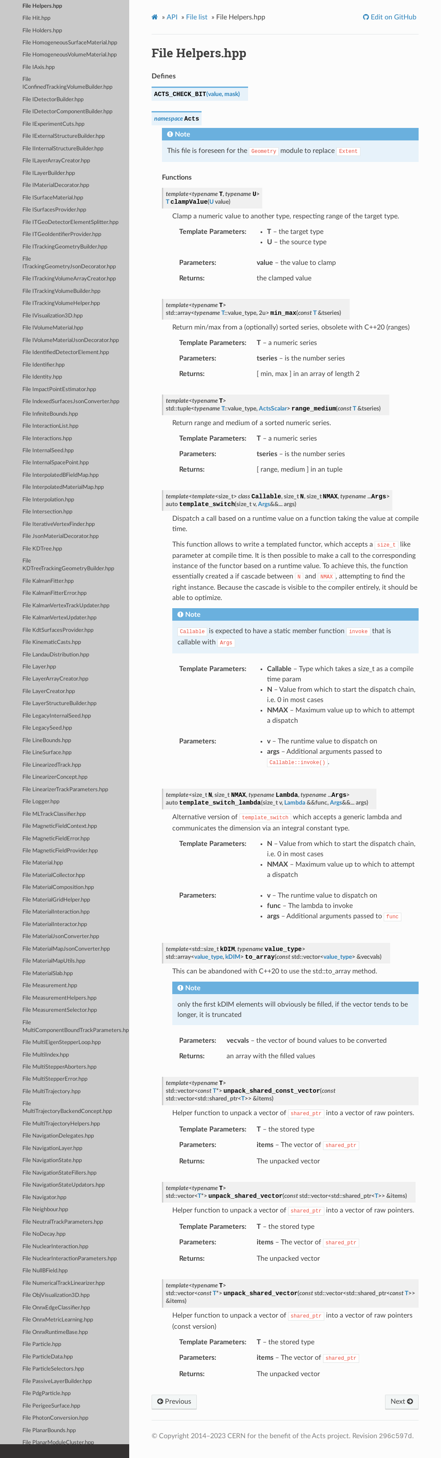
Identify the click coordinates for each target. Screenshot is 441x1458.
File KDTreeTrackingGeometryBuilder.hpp (68, 565)
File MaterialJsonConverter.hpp (60, 936)
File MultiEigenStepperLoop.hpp (61, 1042)
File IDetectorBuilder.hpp (53, 100)
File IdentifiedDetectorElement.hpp (65, 352)
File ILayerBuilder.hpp (48, 173)
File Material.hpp (42, 863)
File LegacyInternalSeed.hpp (56, 716)
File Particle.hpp (41, 1344)
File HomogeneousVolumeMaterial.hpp (69, 55)
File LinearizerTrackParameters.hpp (65, 790)
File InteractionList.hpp (50, 426)
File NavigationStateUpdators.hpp (63, 1185)
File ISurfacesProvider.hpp (54, 210)
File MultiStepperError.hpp (54, 1079)
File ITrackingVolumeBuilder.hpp (61, 291)
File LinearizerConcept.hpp (54, 777)
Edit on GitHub (392, 17)
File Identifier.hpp (43, 365)
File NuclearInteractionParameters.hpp (69, 1259)
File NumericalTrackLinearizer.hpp (63, 1283)
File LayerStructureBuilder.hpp (59, 703)
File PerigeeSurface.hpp (51, 1406)
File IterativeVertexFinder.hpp (58, 524)
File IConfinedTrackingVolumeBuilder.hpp (67, 83)
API (172, 17)
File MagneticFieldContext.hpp (59, 826)
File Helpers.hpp (42, 6)
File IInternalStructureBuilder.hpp (62, 149)
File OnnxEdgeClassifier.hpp (56, 1308)
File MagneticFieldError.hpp (56, 839)
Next (402, 1401)
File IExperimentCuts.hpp (53, 124)
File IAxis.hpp (38, 67)
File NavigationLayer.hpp (52, 1148)
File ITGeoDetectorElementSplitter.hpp (70, 222)
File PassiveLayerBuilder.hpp (57, 1381)
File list (197, 17)
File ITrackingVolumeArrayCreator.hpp (69, 279)
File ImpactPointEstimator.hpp (59, 389)
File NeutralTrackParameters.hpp (62, 1222)
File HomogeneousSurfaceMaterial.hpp (69, 43)
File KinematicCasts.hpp (51, 642)
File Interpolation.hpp (48, 500)
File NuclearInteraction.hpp (55, 1247)
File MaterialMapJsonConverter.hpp (66, 949)
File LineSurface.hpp (46, 752)
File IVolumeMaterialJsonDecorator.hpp (70, 340)
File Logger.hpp (40, 802)
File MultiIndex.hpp (45, 1055)
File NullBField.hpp (45, 1271)
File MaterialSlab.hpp (47, 973)
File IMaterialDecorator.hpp (55, 185)
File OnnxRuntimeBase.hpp (55, 1332)
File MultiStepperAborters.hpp (59, 1067)
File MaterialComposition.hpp (58, 887)
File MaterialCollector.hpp (53, 875)
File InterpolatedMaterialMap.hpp (63, 487)
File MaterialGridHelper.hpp (56, 900)
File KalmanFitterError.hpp (54, 593)
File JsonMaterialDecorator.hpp (60, 536)
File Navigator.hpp (44, 1197)
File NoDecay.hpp (43, 1234)
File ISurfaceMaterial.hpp (52, 198)
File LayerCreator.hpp (48, 691)
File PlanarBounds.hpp (49, 1430)
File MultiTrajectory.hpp (51, 1091)
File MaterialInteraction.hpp (56, 912)
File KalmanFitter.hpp (48, 581)
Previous (174, 1401)
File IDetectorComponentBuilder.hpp (67, 112)
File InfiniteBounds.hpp (50, 414)
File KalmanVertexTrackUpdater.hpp (65, 606)
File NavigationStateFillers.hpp (59, 1173)
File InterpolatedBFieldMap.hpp (60, 475)
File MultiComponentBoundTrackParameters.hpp (75, 1026)
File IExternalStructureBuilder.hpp (63, 136)
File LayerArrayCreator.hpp (55, 679)
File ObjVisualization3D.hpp (56, 1295)
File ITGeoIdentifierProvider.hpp (61, 234)
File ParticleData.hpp (47, 1357)
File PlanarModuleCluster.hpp (58, 1443)
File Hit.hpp (36, 18)
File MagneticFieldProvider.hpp (60, 851)
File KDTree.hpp (42, 549)
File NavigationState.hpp (52, 1160)
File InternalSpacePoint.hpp (55, 463)
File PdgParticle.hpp (46, 1393)
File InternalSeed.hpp (48, 451)
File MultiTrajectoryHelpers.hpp (61, 1124)
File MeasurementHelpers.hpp (59, 998)
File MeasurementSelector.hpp (59, 1010)
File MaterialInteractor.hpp (54, 924)
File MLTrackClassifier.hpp (54, 814)
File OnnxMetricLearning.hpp (57, 1320)
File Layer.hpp (39, 667)
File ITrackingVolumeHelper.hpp (61, 303)
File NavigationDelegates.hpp (58, 1136)
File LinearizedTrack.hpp (51, 765)
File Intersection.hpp (47, 512)
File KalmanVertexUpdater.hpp (59, 618)
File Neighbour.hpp (45, 1209)
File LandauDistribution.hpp (55, 655)
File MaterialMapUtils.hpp (53, 961)
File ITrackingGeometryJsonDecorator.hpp (69, 263)
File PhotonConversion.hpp (55, 1418)
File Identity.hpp (42, 377)
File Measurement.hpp (49, 986)
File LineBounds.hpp (46, 740)
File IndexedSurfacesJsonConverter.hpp (70, 401)
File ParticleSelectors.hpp (53, 1369)
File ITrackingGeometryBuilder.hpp (64, 247)
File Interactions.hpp (47, 438)
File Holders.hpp (42, 31)
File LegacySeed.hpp (47, 728)
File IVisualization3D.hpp (52, 316)
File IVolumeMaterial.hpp (52, 328)
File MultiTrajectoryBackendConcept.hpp (67, 1107)
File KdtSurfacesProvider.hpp (57, 630)
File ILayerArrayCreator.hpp (56, 161)
